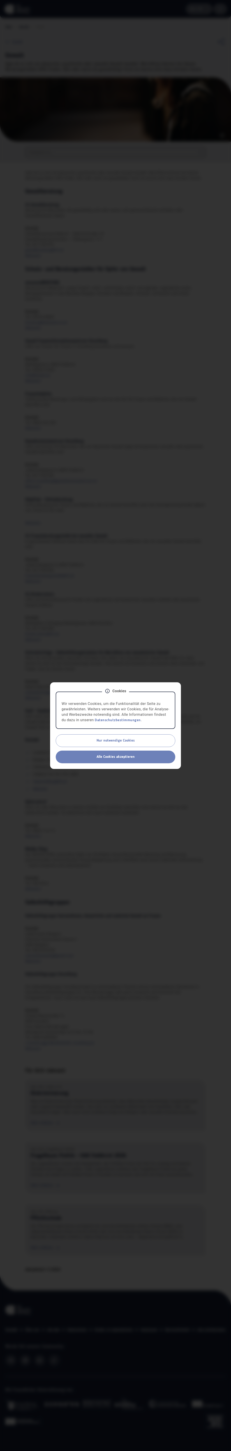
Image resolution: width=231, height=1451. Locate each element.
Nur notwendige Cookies (116, 740)
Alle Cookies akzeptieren (116, 757)
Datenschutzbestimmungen (118, 720)
